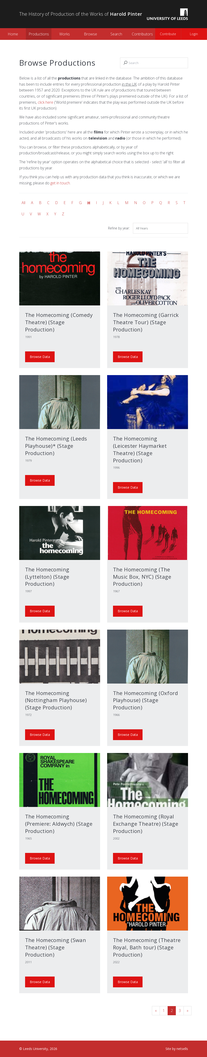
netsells (182, 1048)
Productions (39, 34)
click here (45, 102)
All (23, 202)
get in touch (60, 183)
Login (194, 34)
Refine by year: (119, 228)
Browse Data (40, 356)
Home (13, 34)
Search (116, 34)
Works (64, 34)
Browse (90, 34)
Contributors (142, 34)
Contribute (168, 34)
